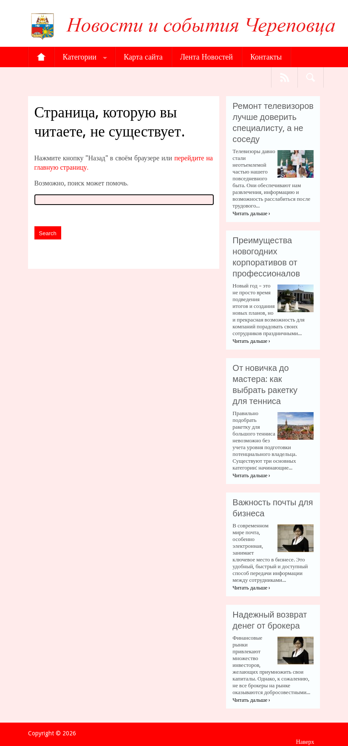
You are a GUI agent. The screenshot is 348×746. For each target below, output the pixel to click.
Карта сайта (143, 56)
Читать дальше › (251, 213)
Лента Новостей (206, 56)
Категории (79, 56)
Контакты (266, 56)
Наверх (305, 741)
